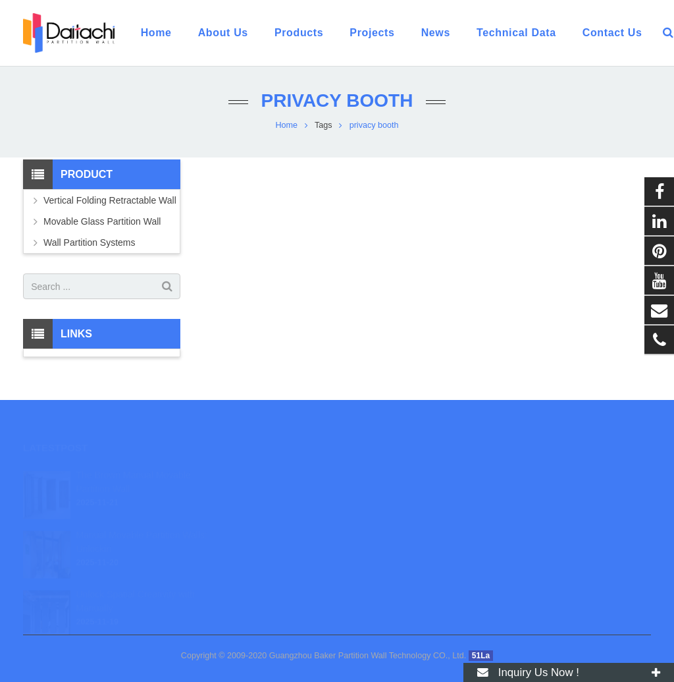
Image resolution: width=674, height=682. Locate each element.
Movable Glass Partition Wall (102, 221)
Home (286, 125)
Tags (323, 125)
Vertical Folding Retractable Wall (109, 200)
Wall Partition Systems (89, 242)
